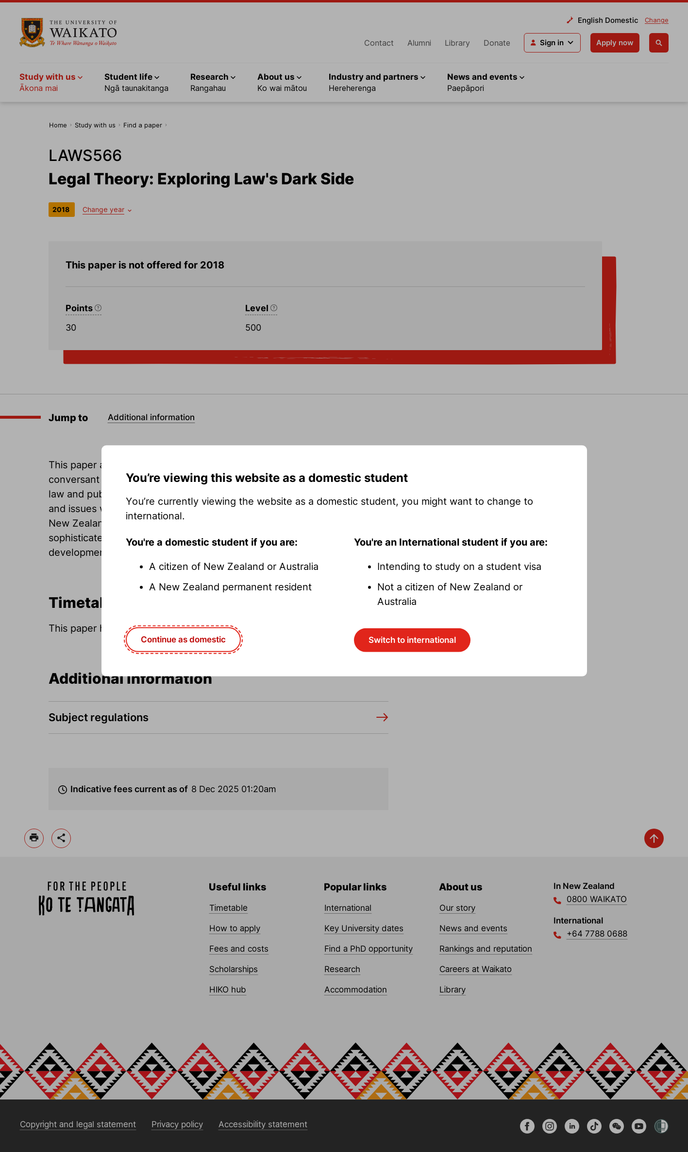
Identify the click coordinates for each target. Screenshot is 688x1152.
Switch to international (412, 640)
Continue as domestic (183, 639)
